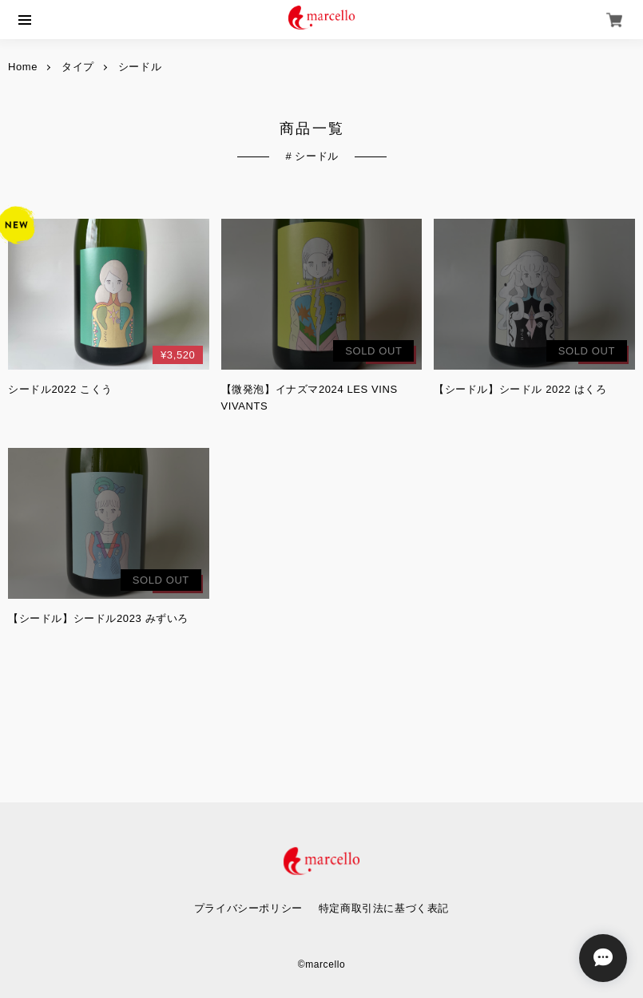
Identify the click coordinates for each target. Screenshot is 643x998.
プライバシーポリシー (248, 908)
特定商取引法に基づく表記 (384, 908)
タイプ (78, 67)
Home (23, 67)
